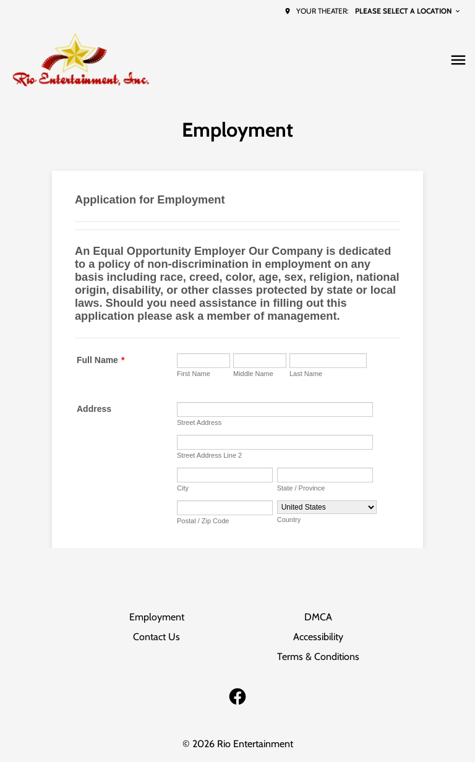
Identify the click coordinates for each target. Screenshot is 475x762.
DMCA (318, 617)
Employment (156, 617)
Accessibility (318, 637)
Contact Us (156, 637)
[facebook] (237, 696)
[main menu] (458, 60)
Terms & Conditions (318, 656)
